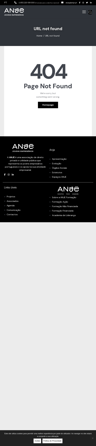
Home (39, 35)
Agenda (11, 205)
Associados (12, 201)
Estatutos (57, 172)
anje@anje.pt (68, 2)
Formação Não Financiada (65, 206)
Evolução (56, 163)
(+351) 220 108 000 (21, 2)
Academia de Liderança (64, 215)
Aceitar (37, 441)
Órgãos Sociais (59, 167)
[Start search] (90, 12)
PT (5, 2)
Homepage (48, 105)
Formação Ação (60, 201)
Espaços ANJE (59, 176)
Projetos (11, 196)
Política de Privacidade (52, 441)
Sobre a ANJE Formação (64, 197)
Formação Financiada (62, 210)
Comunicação (14, 210)
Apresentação (59, 159)
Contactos (12, 214)
